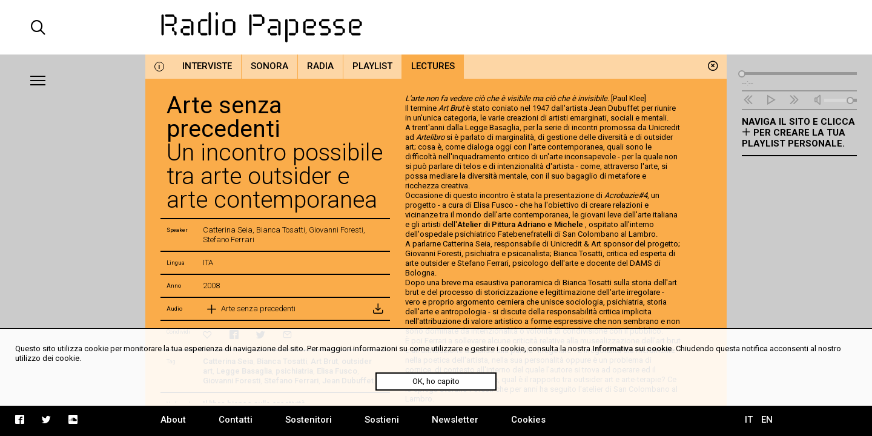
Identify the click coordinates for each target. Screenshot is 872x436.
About (173, 419)
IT (749, 419)
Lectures (433, 66)
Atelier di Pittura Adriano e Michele (521, 224)
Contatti (236, 419)
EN (767, 419)
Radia (320, 66)
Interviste (207, 66)
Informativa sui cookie (632, 348)
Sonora (269, 66)
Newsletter (455, 419)
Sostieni (382, 419)
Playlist (372, 66)
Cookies (528, 419)
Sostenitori (308, 419)
